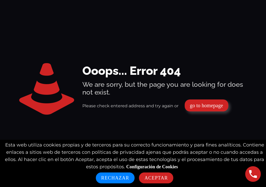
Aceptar (156, 178)
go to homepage (206, 105)
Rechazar (115, 178)
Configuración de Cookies (152, 166)
